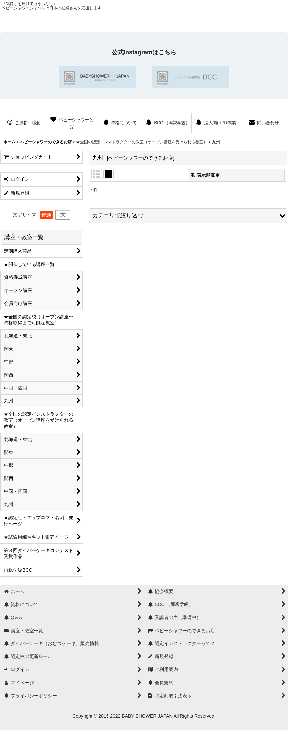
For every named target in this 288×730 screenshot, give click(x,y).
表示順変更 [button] (205, 175)
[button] (188, 215)
